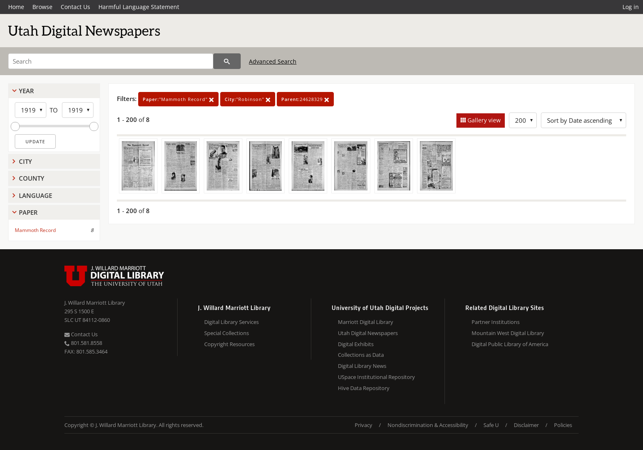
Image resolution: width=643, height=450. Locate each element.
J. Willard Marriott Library (94, 302)
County (31, 178)
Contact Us (75, 7)
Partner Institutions (496, 322)
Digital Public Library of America (510, 344)
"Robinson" (248, 99)
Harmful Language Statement (138, 7)
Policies (563, 425)
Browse (42, 7)
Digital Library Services (231, 322)
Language (35, 195)
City (25, 161)
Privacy (363, 425)
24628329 (305, 99)
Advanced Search (272, 61)
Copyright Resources (229, 344)
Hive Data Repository (364, 388)
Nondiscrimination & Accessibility (428, 425)
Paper (28, 212)
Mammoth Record (35, 230)
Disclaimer (526, 425)
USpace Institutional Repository (376, 377)
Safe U (491, 425)
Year (26, 91)
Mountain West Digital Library (508, 333)
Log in (630, 7)
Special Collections (226, 333)
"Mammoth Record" (178, 99)
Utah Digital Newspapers (368, 333)
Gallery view (483, 120)
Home (16, 7)
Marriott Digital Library (365, 322)
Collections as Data (361, 354)
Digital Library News (362, 366)
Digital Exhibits (356, 344)
